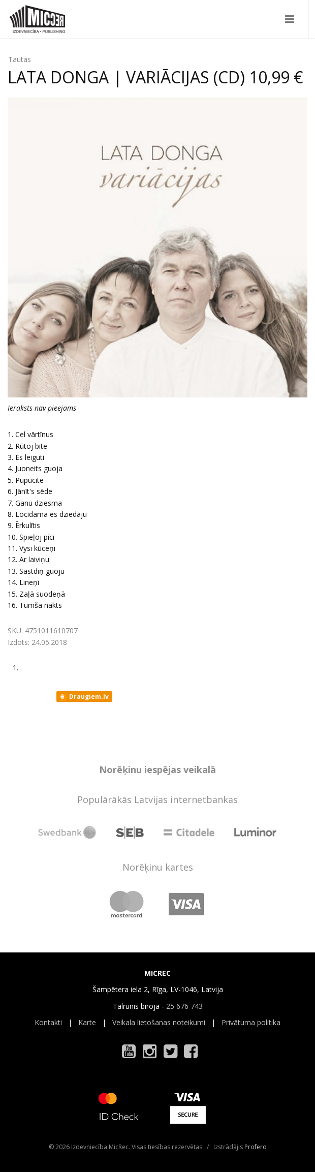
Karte (87, 1022)
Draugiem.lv (83, 696)
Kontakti (48, 1022)
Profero (255, 1147)
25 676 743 (184, 1006)
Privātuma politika (251, 1022)
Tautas (19, 59)
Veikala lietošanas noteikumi (158, 1022)
